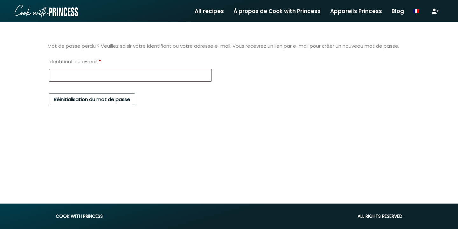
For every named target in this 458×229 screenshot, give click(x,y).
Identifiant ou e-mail (75, 61)
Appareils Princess (356, 11)
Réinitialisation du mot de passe (92, 99)
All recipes (209, 11)
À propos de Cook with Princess (277, 11)
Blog (398, 11)
